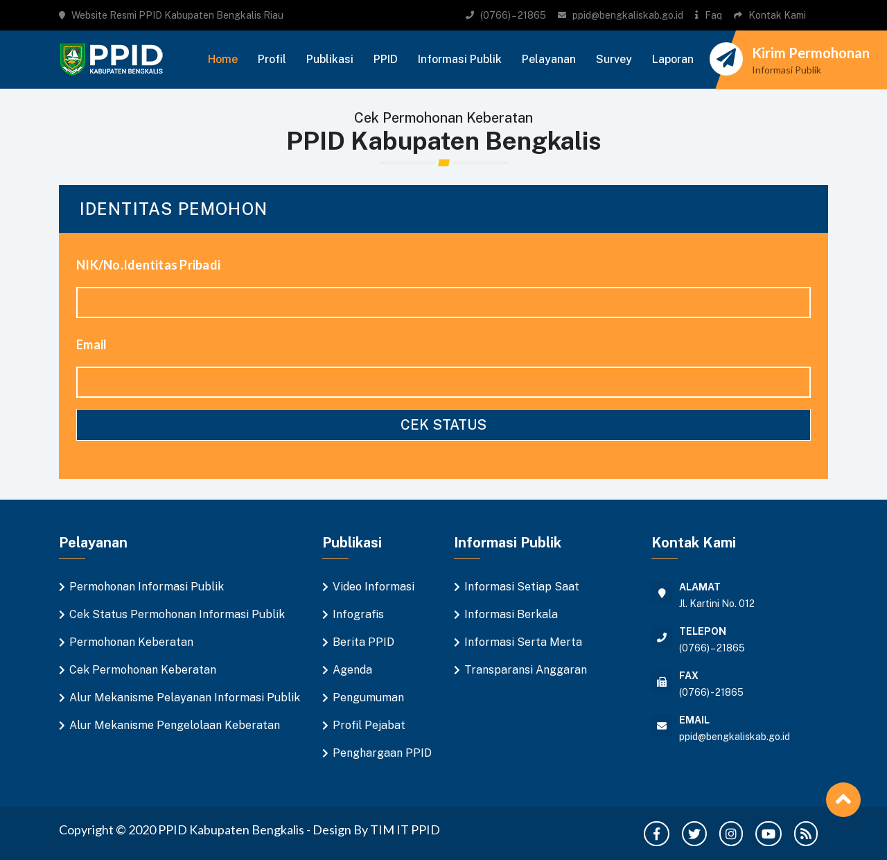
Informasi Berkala (511, 614)
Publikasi (329, 59)
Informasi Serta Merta (523, 642)
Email (91, 344)
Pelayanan (549, 59)
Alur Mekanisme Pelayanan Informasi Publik (184, 697)
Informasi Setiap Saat (521, 586)
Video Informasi (373, 586)
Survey (614, 59)
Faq (713, 15)
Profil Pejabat (369, 725)
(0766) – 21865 (513, 15)
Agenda (352, 669)
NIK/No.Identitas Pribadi (148, 264)
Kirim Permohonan (811, 52)
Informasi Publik (460, 59)
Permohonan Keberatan (131, 642)
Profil (272, 59)
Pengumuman (368, 697)
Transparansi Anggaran (525, 669)
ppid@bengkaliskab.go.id (627, 15)
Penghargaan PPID (382, 753)
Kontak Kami (777, 15)
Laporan (673, 59)
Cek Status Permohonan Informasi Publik (177, 614)
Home (223, 59)
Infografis (358, 614)
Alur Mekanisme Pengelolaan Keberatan (174, 725)
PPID (386, 59)
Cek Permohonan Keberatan (142, 669)
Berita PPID (363, 642)
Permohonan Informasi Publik (146, 586)
